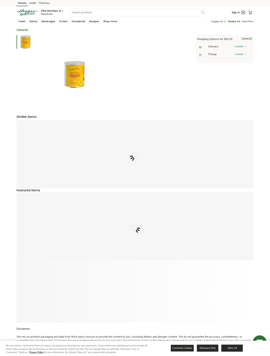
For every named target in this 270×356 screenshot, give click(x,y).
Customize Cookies (182, 347)
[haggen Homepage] (27, 12)
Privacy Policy (36, 352)
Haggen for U (218, 21)
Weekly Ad (234, 21)
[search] (203, 12)
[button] (52, 10)
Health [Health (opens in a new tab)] (32, 3)
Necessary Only (208, 347)
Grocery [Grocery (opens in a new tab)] (22, 3)
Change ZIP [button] (246, 38)
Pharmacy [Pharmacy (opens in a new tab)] (44, 3)
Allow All (232, 347)
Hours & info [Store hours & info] (47, 13)
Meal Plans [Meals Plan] (247, 21)
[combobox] (138, 12)
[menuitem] (22, 21)
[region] (135, 348)
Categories (22, 29)
